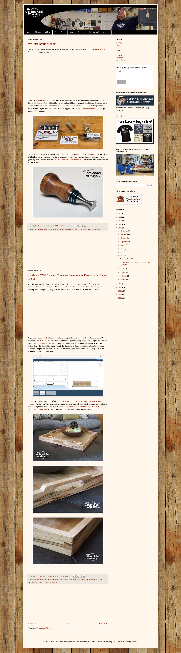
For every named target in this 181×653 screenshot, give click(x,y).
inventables (76, 579)
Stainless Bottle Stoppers (96, 49)
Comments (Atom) (44, 628)
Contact (106, 32)
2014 (120, 294)
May (122, 256)
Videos (47, 32)
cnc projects (64, 579)
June (122, 252)
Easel (66, 289)
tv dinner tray (47, 582)
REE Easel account (52, 338)
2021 (120, 217)
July (122, 249)
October (123, 238)
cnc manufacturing (53, 579)
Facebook (119, 48)
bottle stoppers (38, 229)
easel (70, 579)
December (124, 231)
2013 (120, 298)
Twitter (118, 50)
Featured (81, 32)
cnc (46, 579)
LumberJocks (120, 60)
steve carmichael (94, 579)
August (123, 245)
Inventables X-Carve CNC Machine (76, 287)
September (124, 242)
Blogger (134, 642)
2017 (120, 284)
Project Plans (60, 32)
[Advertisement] (68, 250)
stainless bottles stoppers (67, 229)
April (122, 269)
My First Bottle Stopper (42, 43)
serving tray (84, 579)
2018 (120, 228)
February (123, 276)
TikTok (118, 45)
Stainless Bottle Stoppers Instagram (67, 160)
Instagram (119, 53)
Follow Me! (94, 32)
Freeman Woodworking (86, 154)
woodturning (96, 229)
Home (28, 32)
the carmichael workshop (83, 229)
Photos (38, 32)
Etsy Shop (119, 58)
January (123, 279)
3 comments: (65, 576)
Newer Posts (32, 624)
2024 (120, 214)
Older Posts (103, 624)
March (122, 272)
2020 (120, 221)
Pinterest (119, 55)
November (124, 234)
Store (72, 32)
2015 (120, 291)
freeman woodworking (51, 229)
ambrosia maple (39, 579)
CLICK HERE (41, 340)
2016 (120, 287)
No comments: (66, 226)
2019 (120, 224)
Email (119, 71)
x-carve (54, 582)
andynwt (119, 642)
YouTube (119, 43)
